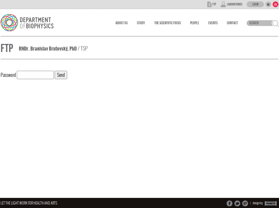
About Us (121, 23)
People (194, 23)
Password (27, 75)
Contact (232, 23)
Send (61, 75)
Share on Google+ (245, 203)
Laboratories (234, 4)
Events (213, 23)
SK (268, 4)
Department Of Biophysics (30, 22)
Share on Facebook (229, 203)
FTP (214, 4)
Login (255, 4)
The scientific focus (167, 23)
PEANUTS (271, 203)
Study (141, 23)
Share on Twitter (237, 203)
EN (275, 4)
